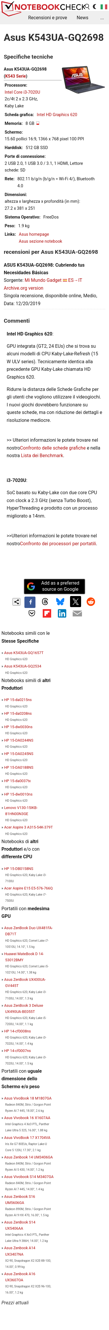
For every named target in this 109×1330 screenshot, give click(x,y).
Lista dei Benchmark (42, 455)
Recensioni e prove (47, 17)
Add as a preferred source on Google (53, 586)
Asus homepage (34, 234)
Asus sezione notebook (40, 241)
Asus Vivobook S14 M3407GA (28, 1177)
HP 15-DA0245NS (18, 753)
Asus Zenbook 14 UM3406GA (28, 1157)
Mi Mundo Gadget (43, 280)
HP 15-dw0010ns (18, 794)
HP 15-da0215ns (18, 700)
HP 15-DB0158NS (18, 868)
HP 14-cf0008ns (17, 1031)
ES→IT (75, 280)
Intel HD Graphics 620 (57, 114)
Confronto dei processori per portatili (58, 543)
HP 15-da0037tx (17, 781)
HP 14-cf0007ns (17, 1050)
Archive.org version (23, 288)
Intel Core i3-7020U (22, 92)
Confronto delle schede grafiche (53, 448)
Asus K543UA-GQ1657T (23, 653)
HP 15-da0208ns (18, 713)
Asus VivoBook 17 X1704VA (27, 1137)
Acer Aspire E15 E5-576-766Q (28, 888)
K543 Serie (15, 76)
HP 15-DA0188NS (18, 767)
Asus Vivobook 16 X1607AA (27, 1118)
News (82, 17)
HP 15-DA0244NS (18, 740)
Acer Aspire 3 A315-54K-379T (28, 827)
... (102, 17)
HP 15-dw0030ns (18, 727)
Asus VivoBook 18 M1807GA (27, 1098)
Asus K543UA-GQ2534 (22, 666)
